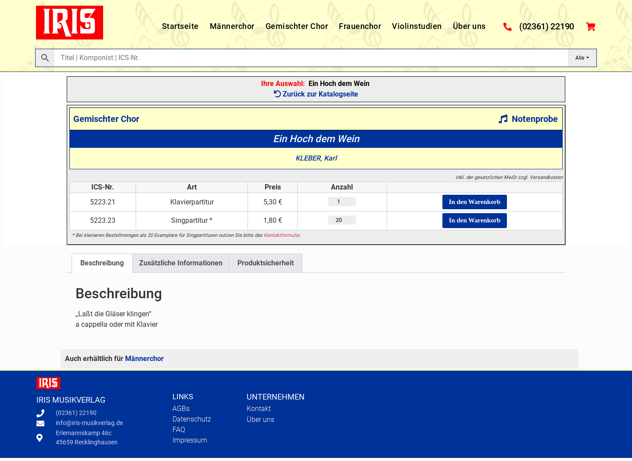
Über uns (469, 26)
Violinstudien (417, 26)
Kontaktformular (281, 238)
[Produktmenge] (335, 202)
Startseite (180, 26)
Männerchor (232, 26)
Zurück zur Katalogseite (316, 94)
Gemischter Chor (297, 26)
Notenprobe (528, 119)
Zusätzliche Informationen (181, 266)
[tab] (102, 266)
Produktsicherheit (265, 266)
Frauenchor (360, 26)
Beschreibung (102, 266)
